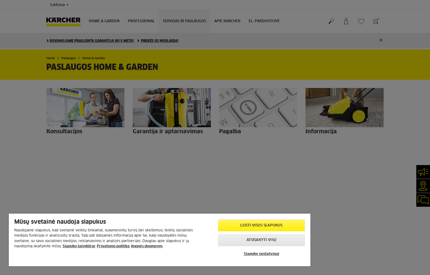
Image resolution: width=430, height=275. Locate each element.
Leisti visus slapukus (261, 225)
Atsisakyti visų (261, 240)
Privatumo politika (113, 246)
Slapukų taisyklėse (79, 246)
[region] (159, 240)
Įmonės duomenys (147, 246)
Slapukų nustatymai (261, 254)
